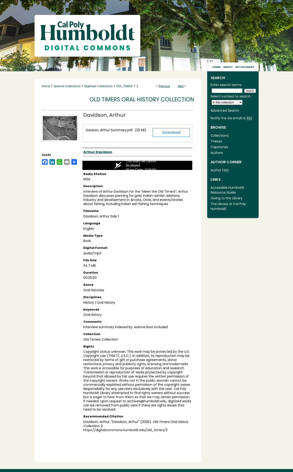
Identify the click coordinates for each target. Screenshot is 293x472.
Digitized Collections (98, 86)
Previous (164, 86)
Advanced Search (225, 110)
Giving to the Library (226, 198)
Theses (216, 141)
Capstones (219, 147)
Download (171, 132)
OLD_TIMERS (124, 86)
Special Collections (67, 86)
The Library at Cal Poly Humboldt (228, 206)
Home (46, 86)
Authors (217, 152)
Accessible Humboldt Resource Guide (227, 190)
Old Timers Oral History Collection (142, 99)
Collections (219, 135)
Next (181, 86)
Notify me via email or (231, 118)
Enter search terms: (226, 85)
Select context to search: (231, 96)
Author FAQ (220, 170)
